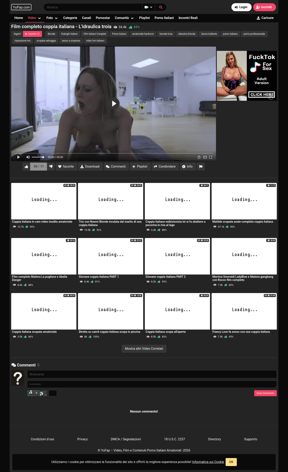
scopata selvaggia (46, 40)
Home (18, 18)
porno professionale (254, 34)
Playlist (144, 18)
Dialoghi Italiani (69, 34)
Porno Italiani (164, 18)
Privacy (82, 439)
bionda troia (166, 34)
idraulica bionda (186, 34)
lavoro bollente (209, 34)
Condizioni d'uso (42, 439)
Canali (86, 18)
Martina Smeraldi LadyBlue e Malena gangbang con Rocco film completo (242, 278)
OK (231, 462)
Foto (49, 18)
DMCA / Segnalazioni (126, 439)
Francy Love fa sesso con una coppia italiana (241, 332)
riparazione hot (23, 40)
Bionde (51, 34)
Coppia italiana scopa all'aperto (166, 332)
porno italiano (230, 34)
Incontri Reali (188, 18)
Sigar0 (17, 34)
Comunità (122, 18)
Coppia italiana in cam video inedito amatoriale (42, 221)
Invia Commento (265, 393)
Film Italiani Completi (95, 34)
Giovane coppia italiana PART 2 (166, 276)
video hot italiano (95, 40)
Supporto (250, 439)
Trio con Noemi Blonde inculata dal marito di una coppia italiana (110, 223)
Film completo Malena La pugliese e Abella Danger (39, 278)
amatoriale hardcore (143, 34)
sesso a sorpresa (71, 40)
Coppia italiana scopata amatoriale (34, 332)
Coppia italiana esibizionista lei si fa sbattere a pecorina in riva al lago (176, 223)
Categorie (70, 18)
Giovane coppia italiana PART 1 (99, 276)
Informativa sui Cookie (208, 462)
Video (32, 18)
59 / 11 (39, 166)
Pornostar (103, 18)
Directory (214, 439)
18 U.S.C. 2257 (174, 439)
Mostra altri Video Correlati (144, 349)
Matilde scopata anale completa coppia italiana (242, 221)
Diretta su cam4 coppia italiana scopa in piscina (109, 332)
